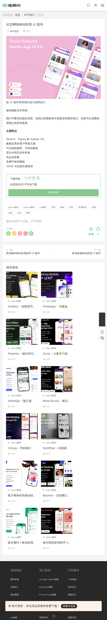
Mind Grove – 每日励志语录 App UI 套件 (85, 354)
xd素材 (42, 207)
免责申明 (14, 579)
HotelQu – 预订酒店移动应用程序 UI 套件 (52, 354)
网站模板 (14, 501)
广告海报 (72, 485)
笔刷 (41, 508)
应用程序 (82, 207)
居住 (71, 207)
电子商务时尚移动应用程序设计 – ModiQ (86, 401)
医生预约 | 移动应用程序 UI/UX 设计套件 (53, 448)
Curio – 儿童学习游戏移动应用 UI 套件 (20, 354)
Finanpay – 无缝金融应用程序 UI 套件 (53, 306)
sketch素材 (29, 207)
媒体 (62, 207)
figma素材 (13, 207)
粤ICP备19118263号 (87, 611)
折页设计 (72, 493)
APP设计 (14, 31)
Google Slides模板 (49, 485)
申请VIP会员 (69, 606)
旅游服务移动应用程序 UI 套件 (23, 253)
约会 (19, 213)
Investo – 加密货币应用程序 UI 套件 (20, 306)
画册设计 (72, 501)
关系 (53, 207)
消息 (10, 213)
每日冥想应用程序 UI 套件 (84, 448)
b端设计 (14, 493)
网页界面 (14, 485)
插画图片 (43, 516)
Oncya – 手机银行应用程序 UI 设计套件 (20, 401)
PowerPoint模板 (47, 501)
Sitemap (15, 587)
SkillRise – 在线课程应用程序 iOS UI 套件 (53, 401)
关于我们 (14, 571)
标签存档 (14, 594)
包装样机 (72, 540)
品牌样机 (72, 555)
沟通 (94, 207)
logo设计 (44, 531)
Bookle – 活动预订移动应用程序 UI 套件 (20, 448)
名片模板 (72, 508)
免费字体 (72, 523)
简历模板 (72, 516)
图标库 (13, 516)
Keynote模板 (46, 493)
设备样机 (72, 547)
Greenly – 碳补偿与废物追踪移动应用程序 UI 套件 (86, 306)
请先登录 (54, 192)
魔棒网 (11, 5)
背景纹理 (43, 523)
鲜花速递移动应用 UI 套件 (86, 253)
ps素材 (13, 523)
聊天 (28, 213)
